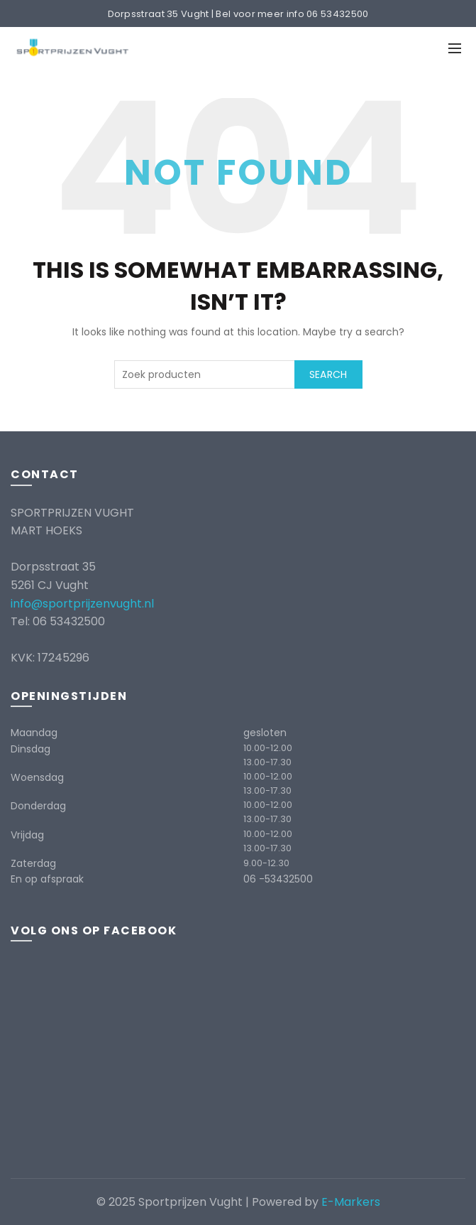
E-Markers (350, 1202)
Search (328, 374)
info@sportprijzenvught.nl (82, 603)
